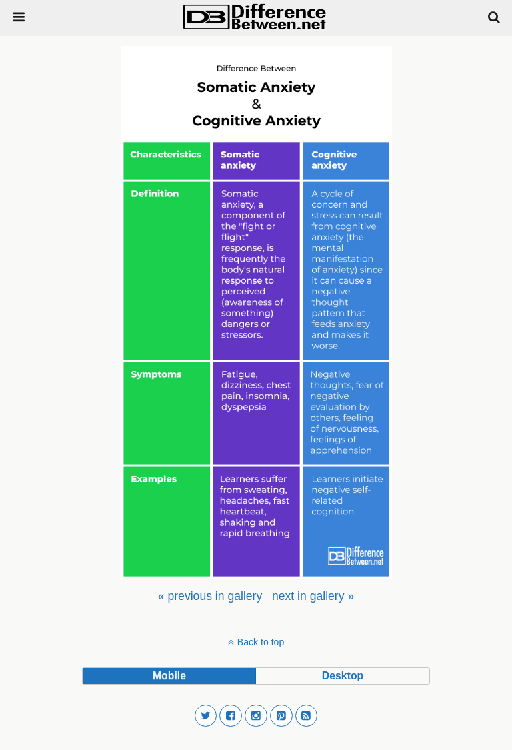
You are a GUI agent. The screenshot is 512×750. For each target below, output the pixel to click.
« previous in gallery (210, 596)
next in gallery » (313, 596)
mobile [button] (169, 675)
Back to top (260, 642)
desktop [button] (342, 675)
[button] (206, 716)
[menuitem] (210, 596)
